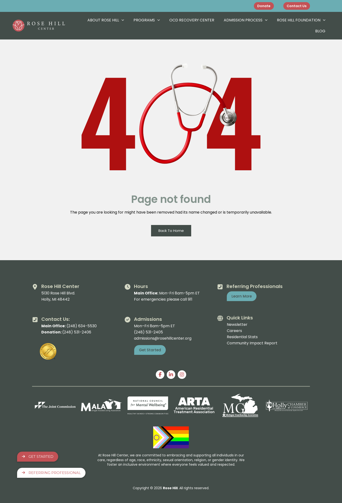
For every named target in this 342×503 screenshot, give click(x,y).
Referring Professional (51, 472)
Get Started (37, 456)
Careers (234, 330)
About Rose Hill (105, 20)
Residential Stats (242, 337)
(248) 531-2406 (76, 332)
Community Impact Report (252, 343)
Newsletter (237, 324)
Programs (146, 20)
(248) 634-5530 (81, 326)
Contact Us (297, 6)
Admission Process (245, 20)
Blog (320, 31)
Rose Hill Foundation (301, 20)
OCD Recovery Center (191, 20)
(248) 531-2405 (148, 332)
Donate (264, 6)
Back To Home (171, 230)
